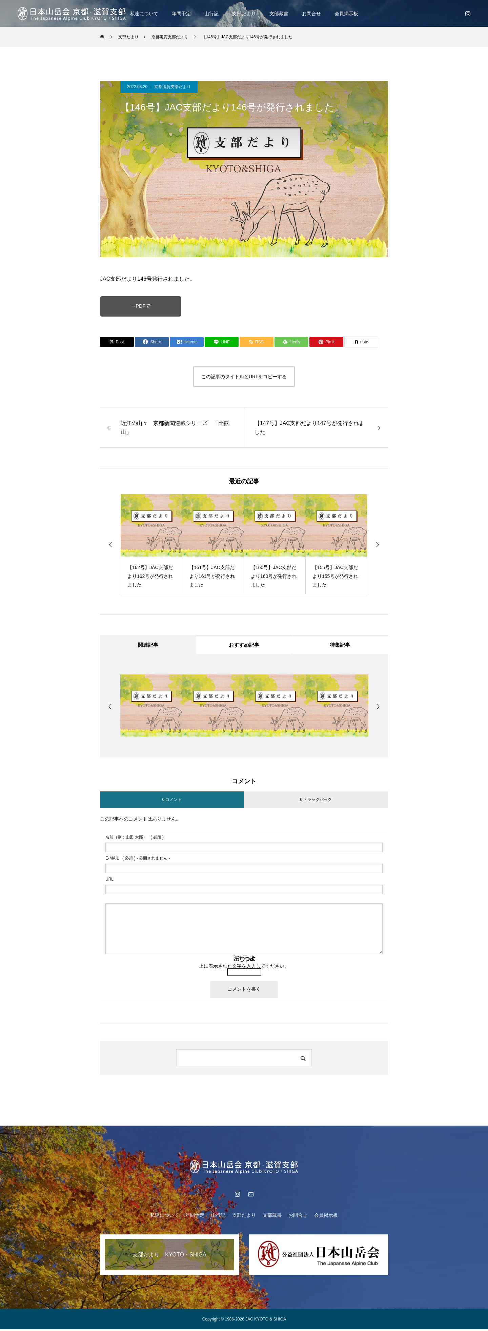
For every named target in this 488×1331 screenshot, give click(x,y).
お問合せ (311, 13)
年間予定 (181, 13)
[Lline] (222, 342)
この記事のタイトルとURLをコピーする (244, 376)
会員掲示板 (346, 13)
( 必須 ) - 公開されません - (137, 860)
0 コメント (172, 801)
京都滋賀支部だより (172, 86)
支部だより (244, 13)
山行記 (211, 13)
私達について (144, 13)
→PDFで (140, 306)
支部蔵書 (278, 13)
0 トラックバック (316, 801)
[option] (151, 544)
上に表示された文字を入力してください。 (244, 967)
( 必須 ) (134, 839)
